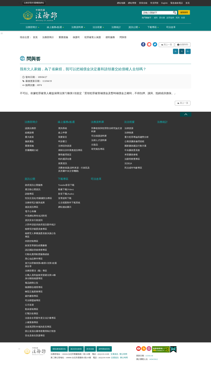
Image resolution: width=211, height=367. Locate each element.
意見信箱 (90, 349)
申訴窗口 (62, 141)
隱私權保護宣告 (59, 349)
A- (176, 51)
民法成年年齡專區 (133, 168)
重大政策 (29, 137)
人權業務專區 (31, 322)
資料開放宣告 (104, 349)
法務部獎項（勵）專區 (36, 271)
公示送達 (29, 305)
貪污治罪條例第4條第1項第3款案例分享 (41, 265)
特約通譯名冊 (64, 159)
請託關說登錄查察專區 (36, 250)
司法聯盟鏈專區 (32, 300)
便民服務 (110, 37)
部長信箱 (143, 3)
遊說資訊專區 (31, 207)
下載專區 (152, 27)
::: (19, 2)
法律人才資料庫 (99, 140)
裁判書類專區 (31, 296)
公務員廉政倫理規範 (134, 141)
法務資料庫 (77, 27)
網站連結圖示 (64, 207)
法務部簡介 (31, 27)
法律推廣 (129, 132)
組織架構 (29, 132)
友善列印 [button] (184, 44)
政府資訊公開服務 (34, 185)
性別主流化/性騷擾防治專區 (38, 198)
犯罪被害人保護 (92, 37)
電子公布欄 (30, 211)
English (164, 3)
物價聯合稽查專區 (34, 287)
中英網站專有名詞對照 (36, 216)
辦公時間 (123, 354)
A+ (188, 51)
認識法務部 (30, 128)
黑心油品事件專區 (34, 259)
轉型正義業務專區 (34, 291)
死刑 (178, 18)
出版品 (94, 144)
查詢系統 (62, 128)
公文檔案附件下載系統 (69, 202)
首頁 (188, 3)
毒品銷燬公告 (31, 283)
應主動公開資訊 (32, 189)
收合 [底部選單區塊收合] (185, 114)
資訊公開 (133, 27)
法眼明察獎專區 (132, 159)
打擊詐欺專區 (31, 313)
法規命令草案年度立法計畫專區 (40, 318)
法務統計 (116, 27)
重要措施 (63, 37)
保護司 (76, 37)
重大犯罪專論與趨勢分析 (137, 137)
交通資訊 (114, 354)
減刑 (156, 18)
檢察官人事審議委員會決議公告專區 (40, 235)
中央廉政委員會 (132, 150)
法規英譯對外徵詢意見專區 (38, 327)
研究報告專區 (97, 149)
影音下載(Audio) (66, 194)
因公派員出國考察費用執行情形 (40, 331)
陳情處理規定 (64, 154)
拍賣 (183, 18)
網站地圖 (121, 3)
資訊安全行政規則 (34, 220)
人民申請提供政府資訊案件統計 (40, 224)
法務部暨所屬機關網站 (34, 3)
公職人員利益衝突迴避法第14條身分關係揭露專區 (40, 277)
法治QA (128, 163)
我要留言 (62, 137)
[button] (143, 44)
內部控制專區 (31, 241)
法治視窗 (97, 27)
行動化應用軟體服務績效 (37, 254)
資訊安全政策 (76, 349)
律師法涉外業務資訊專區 (70, 150)
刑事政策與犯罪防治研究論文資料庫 (106, 130)
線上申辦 (62, 132)
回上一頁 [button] (168, 44)
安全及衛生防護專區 (35, 335)
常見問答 (154, 3)
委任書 (162, 18)
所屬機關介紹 (31, 150)
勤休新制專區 (31, 309)
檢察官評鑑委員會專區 (36, 229)
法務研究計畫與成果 (35, 202)
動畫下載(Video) (66, 189)
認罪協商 (170, 18)
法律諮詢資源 (64, 146)
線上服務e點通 (54, 27)
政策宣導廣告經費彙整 (36, 245)
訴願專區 (29, 194)
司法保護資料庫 (99, 136)
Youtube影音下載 (66, 185)
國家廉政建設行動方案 (135, 146)
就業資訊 (62, 163)
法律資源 (129, 128)
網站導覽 (132, 3)
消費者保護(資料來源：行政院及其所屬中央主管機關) (74, 169)
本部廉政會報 (131, 154)
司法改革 (171, 27)
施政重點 (29, 141)
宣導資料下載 (64, 198)
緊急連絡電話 (176, 3)
